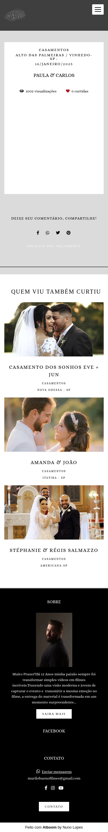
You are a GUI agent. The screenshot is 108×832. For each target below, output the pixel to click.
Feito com (54, 827)
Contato (54, 806)
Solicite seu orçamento (54, 246)
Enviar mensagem (57, 771)
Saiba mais (54, 713)
